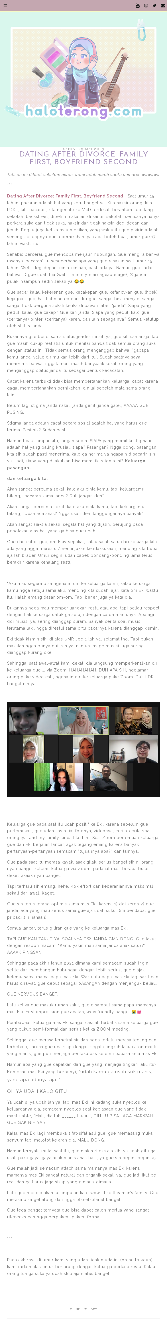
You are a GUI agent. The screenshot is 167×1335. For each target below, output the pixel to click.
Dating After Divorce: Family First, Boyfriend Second (65, 196)
